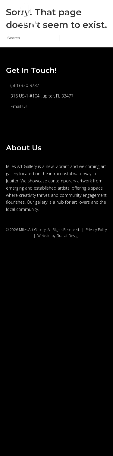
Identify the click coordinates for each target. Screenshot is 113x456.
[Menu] (100, 16)
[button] (15, 128)
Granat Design (68, 235)
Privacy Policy (96, 229)
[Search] (32, 38)
